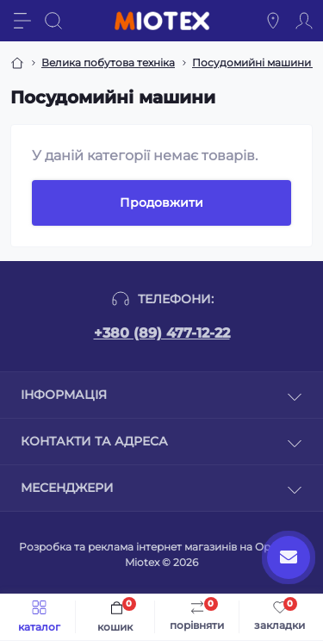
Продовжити (161, 202)
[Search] (53, 20)
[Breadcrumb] (17, 63)
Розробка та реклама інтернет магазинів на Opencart (161, 546)
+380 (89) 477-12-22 (162, 333)
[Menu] (22, 20)
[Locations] (273, 20)
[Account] (304, 20)
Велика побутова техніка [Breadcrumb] (108, 62)
